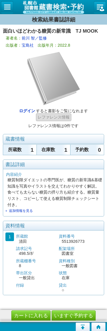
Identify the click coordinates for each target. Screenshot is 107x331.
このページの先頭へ (83, 326)
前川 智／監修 (34, 38)
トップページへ (98, 326)
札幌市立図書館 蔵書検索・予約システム (53, 7)
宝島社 (28, 45)
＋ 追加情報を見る (19, 211)
